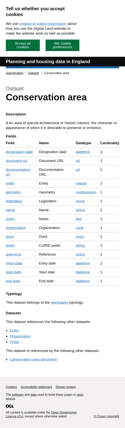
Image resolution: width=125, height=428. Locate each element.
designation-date (19, 152)
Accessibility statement (36, 387)
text (79, 219)
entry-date (14, 263)
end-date (13, 281)
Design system (66, 387)
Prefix (14, 342)
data (34, 394)
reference (13, 254)
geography (59, 302)
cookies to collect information (42, 24)
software (18, 394)
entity (10, 183)
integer (81, 183)
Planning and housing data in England (48, 61)
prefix (10, 245)
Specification (14, 73)
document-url (16, 161)
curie (80, 228)
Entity (14, 330)
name (10, 210)
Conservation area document (33, 359)
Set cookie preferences (62, 45)
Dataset (33, 73)
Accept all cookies (23, 45)
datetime (83, 152)
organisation (16, 228)
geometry (13, 192)
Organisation (20, 336)
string (80, 201)
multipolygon (86, 192)
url (78, 161)
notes (10, 219)
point (10, 237)
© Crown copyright (106, 416)
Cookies (11, 387)
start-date (13, 272)
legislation (14, 201)
